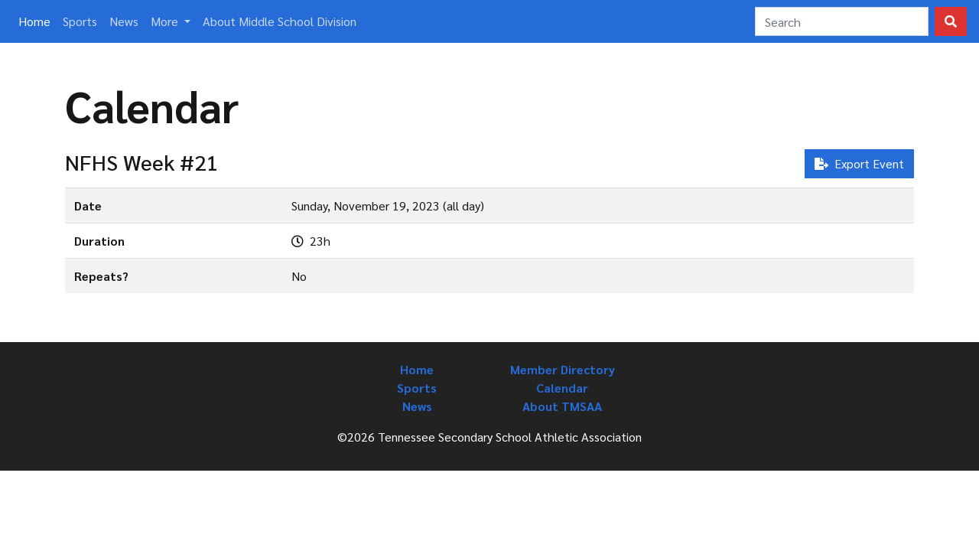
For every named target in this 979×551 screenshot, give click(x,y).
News (123, 21)
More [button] (166, 21)
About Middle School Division (279, 21)
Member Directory (562, 369)
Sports (80, 21)
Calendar (562, 388)
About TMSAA (562, 406)
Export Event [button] (859, 163)
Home (37, 20)
